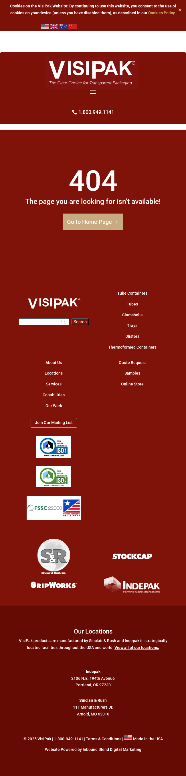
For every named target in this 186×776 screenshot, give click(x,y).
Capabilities (54, 395)
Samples (132, 373)
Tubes (132, 304)
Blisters (132, 336)
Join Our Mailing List (54, 422)
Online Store (132, 384)
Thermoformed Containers (132, 347)
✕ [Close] (180, 9)
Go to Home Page (89, 221)
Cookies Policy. (162, 13)
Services (54, 384)
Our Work (53, 405)
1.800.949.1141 (96, 112)
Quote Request (132, 362)
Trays (132, 325)
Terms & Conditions (103, 739)
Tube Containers (132, 293)
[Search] (44, 321)
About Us (53, 362)
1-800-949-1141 (68, 739)
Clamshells (132, 315)
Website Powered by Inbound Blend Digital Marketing (93, 749)
